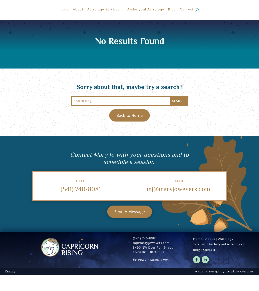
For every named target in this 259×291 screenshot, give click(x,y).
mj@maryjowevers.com (178, 205)
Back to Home (129, 132)
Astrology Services (87, 18)
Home (47, 18)
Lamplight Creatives (240, 288)
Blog (188, 18)
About (61, 18)
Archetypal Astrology (161, 18)
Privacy (10, 287)
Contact (203, 18)
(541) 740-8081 (81, 205)
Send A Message (129, 228)
